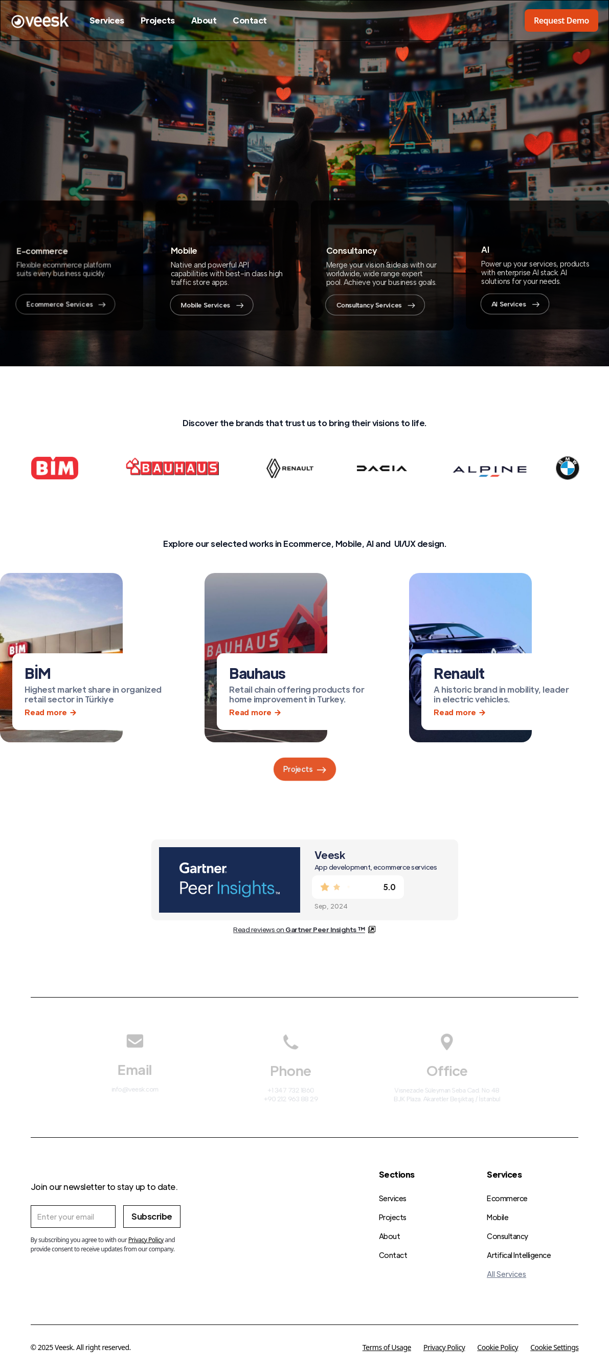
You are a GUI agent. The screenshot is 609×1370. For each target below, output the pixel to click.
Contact (250, 20)
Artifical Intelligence (519, 1254)
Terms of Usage (387, 1347)
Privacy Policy (444, 1347)
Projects (158, 20)
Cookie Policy (497, 1347)
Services (106, 20)
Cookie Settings (554, 1347)
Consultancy (507, 1236)
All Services (506, 1273)
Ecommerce (507, 1198)
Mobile (497, 1217)
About (204, 20)
